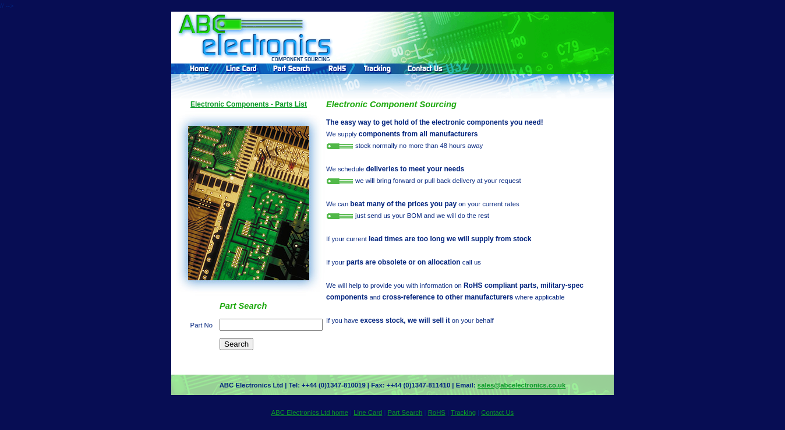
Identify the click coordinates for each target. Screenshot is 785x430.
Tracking (463, 412)
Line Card (367, 412)
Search (236, 344)
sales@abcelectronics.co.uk (521, 385)
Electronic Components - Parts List (248, 104)
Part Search (405, 412)
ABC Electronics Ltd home (309, 412)
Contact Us (497, 412)
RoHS (436, 412)
